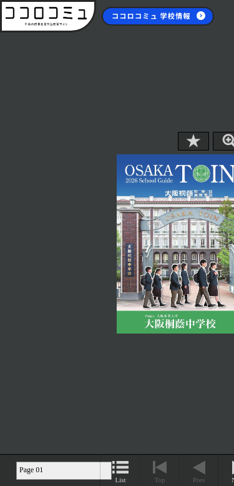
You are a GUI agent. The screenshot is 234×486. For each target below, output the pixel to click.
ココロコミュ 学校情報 (151, 16)
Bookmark (193, 141)
